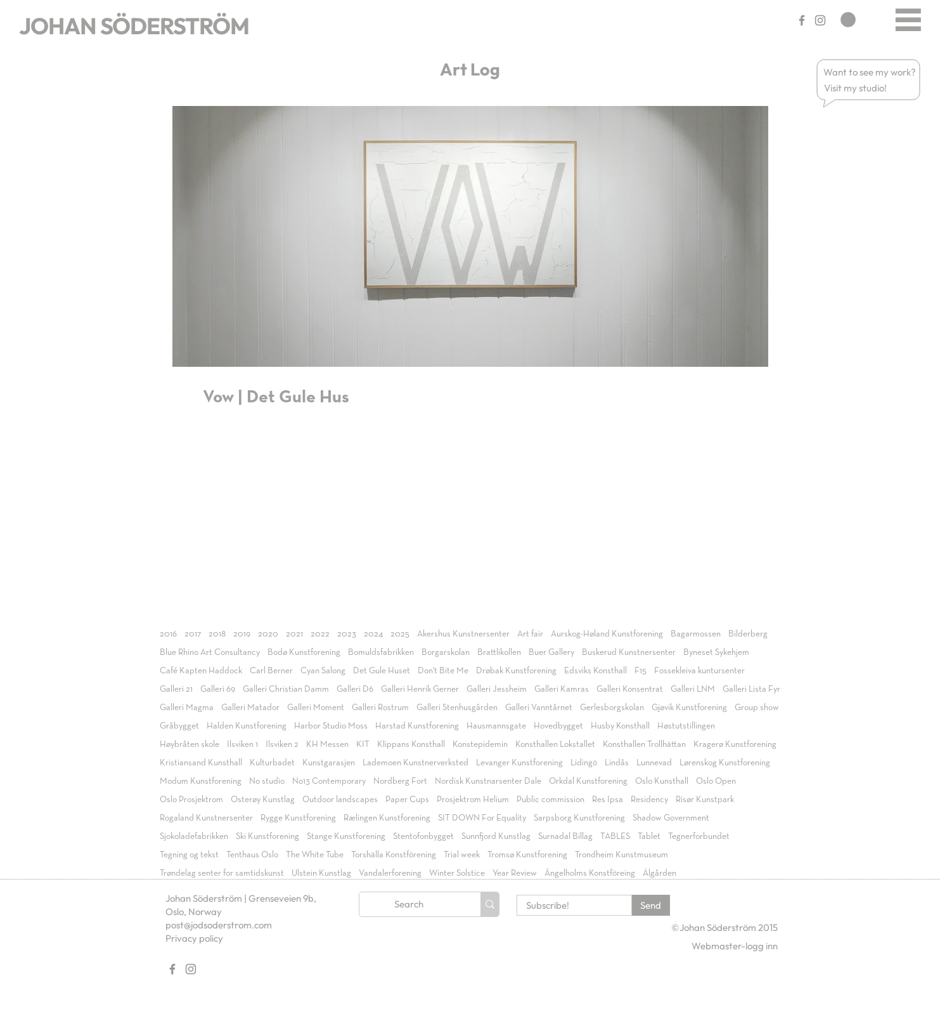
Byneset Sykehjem (716, 652)
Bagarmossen (696, 634)
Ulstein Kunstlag (321, 873)
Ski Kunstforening (267, 836)
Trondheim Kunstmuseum (621, 854)
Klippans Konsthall (411, 744)
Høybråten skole (189, 744)
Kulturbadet (272, 762)
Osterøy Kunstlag (263, 799)
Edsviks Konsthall (595, 670)
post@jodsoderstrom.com (218, 925)
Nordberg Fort (400, 781)
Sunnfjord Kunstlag (496, 836)
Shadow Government (671, 818)
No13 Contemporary (329, 781)
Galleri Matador (250, 707)
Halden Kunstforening (247, 726)
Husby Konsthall (620, 726)
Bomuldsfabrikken (381, 652)
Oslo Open (716, 781)
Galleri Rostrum (380, 707)
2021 (294, 634)
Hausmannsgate (496, 726)
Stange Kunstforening (346, 836)
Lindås (617, 762)
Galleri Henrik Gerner (420, 689)
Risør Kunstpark (705, 799)
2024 (373, 634)
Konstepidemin (480, 744)
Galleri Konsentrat (629, 689)
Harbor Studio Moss (331, 726)
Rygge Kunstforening (298, 818)
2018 (217, 634)
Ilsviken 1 (242, 744)
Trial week (462, 854)
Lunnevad (654, 762)
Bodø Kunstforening (303, 652)
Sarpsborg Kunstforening (579, 818)
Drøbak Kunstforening (516, 670)
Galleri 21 (176, 689)
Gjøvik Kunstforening (689, 707)
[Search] (409, 904)
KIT (363, 744)
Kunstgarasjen (328, 762)
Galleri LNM (693, 689)
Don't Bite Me (443, 670)
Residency (649, 799)
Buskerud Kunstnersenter (629, 652)
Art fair (530, 634)
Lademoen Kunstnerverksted (415, 762)
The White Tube (315, 854)
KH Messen (327, 744)
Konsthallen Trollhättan (644, 744)
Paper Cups (407, 799)
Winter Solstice (457, 873)
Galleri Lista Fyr (751, 689)
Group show (757, 707)
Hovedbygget (558, 726)
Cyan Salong (322, 670)
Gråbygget (179, 726)
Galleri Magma (187, 707)
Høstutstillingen (686, 726)
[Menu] (908, 19)
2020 (268, 634)
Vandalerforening (390, 873)
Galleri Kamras (561, 689)
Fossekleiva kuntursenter (699, 670)
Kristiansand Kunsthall (201, 762)
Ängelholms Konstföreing (589, 873)
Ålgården (659, 873)
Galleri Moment (315, 707)
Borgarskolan (446, 652)
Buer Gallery (551, 652)
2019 (241, 634)
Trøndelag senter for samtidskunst (222, 873)
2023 (346, 634)
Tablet (649, 836)
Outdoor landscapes (340, 799)
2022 (320, 634)
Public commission (550, 799)
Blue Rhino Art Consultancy (210, 652)
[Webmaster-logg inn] (734, 946)
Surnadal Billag (565, 836)
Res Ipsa (607, 799)
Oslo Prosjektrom (191, 799)
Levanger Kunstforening (519, 762)
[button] (870, 72)
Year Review (515, 873)
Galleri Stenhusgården (457, 707)
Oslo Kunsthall (661, 781)
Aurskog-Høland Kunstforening (607, 634)
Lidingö (583, 762)
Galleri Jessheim (497, 689)
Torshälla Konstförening (393, 854)
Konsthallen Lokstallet (555, 744)
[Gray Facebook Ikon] (802, 20)
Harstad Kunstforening (417, 726)
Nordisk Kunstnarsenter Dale (488, 781)
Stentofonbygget (423, 836)
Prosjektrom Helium (473, 799)
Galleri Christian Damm (286, 689)
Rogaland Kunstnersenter (206, 818)
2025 (399, 634)
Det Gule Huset (381, 670)
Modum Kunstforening (200, 781)
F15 (640, 670)
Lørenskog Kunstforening (724, 762)
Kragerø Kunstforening (734, 744)
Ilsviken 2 (282, 744)
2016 (168, 634)
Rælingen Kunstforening (387, 818)
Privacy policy (194, 938)
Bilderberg (748, 634)
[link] (848, 19)
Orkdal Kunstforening (588, 781)
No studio (267, 781)
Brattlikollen (499, 652)
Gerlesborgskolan (612, 707)
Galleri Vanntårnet (538, 707)
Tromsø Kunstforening (527, 854)
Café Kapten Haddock (201, 670)
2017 (192, 634)
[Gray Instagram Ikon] (820, 20)
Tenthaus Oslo (252, 854)
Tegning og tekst (189, 854)
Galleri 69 (217, 689)
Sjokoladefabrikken (194, 836)
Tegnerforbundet (699, 836)
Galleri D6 (355, 689)
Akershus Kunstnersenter (463, 634)
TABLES (615, 836)
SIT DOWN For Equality (482, 818)
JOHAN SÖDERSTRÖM (134, 25)
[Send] (651, 905)
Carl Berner (271, 670)
